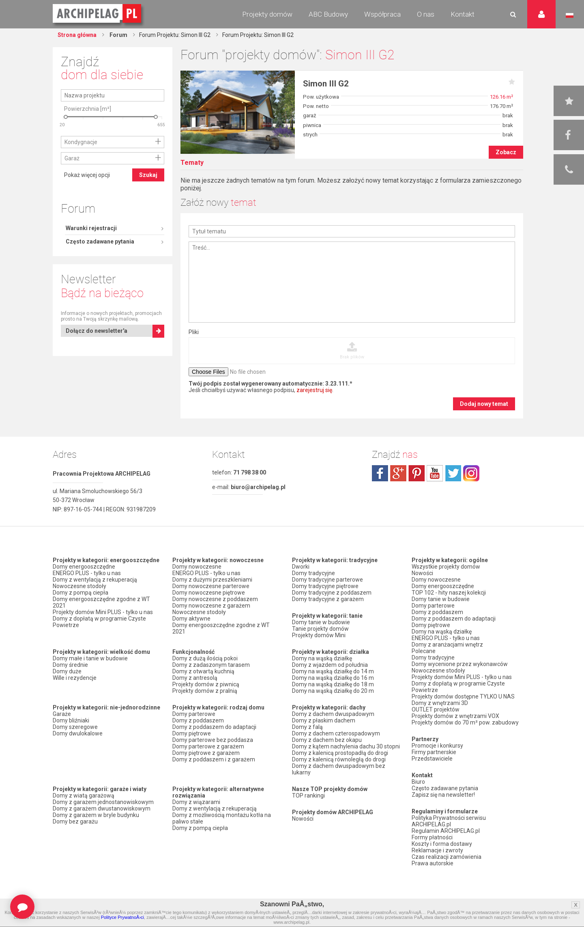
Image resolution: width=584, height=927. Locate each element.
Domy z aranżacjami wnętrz (447, 644)
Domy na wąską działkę (322, 658)
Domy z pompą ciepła (80, 592)
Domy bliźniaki (71, 720)
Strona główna (77, 35)
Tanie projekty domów (320, 628)
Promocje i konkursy (437, 745)
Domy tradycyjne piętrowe (325, 586)
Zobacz (506, 152)
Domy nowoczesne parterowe (210, 586)
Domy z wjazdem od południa (330, 665)
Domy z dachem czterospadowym (336, 733)
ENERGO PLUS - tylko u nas (87, 573)
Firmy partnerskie (434, 752)
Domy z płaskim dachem (323, 720)
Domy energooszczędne (84, 566)
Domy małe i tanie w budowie (90, 658)
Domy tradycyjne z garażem (328, 599)
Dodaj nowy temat (484, 404)
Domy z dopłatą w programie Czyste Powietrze (99, 621)
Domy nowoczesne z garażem (211, 605)
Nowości (302, 818)
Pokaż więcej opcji (87, 245)
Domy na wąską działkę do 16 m (333, 678)
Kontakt (462, 14)
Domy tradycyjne (313, 573)
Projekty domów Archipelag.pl (97, 14)
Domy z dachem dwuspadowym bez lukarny (338, 769)
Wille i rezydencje (75, 678)
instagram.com (471, 473)
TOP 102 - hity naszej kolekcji (449, 592)
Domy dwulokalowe (78, 733)
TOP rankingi (308, 795)
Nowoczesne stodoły (79, 586)
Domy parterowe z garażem (208, 746)
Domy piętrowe (191, 733)
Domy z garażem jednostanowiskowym (103, 802)
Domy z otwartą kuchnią (203, 671)
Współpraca (382, 14)
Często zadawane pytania (100, 95)
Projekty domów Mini (319, 635)
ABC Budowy (328, 14)
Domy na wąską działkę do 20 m (333, 691)
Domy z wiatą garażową (83, 795)
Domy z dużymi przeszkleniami (212, 579)
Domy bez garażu (75, 821)
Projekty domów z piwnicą (205, 684)
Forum (117, 35)
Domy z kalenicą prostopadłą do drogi (340, 753)
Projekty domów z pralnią (204, 691)
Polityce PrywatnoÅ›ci (122, 917)
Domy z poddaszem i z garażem (213, 759)
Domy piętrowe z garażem (206, 753)
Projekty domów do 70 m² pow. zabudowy (465, 722)
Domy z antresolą (194, 678)
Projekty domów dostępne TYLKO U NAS (463, 696)
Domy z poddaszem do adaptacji (214, 727)
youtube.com (435, 473)
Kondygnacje (80, 212)
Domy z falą (307, 727)
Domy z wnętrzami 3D (440, 703)
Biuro (418, 781)
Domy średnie (70, 665)
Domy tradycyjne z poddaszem (331, 592)
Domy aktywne (191, 618)
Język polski (569, 15)
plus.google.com (398, 473)
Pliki (194, 332)
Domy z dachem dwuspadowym (333, 714)
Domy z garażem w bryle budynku (96, 815)
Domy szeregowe (75, 727)
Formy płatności (432, 837)
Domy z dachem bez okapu (327, 740)
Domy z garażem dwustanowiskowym (101, 808)
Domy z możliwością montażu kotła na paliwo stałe (221, 818)
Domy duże (67, 671)
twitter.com (453, 473)
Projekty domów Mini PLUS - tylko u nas (103, 612)
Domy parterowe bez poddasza (212, 740)
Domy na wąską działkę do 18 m (333, 684)
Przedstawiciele (432, 758)
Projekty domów (267, 14)
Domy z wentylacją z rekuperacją (95, 579)
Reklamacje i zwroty (437, 850)
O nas (425, 14)
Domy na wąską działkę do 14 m (333, 671)
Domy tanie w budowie (321, 622)
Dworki (300, 566)
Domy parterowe (193, 714)
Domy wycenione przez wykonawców (460, 664)
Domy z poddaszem (198, 720)
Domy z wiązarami (196, 802)
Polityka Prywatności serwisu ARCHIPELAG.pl (449, 821)
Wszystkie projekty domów (446, 566)
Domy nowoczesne (196, 566)
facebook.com (380, 473)
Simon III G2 (326, 83)
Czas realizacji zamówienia (446, 857)
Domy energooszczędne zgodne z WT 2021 (101, 602)
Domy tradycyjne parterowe (327, 579)
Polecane (424, 651)
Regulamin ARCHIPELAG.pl (446, 831)
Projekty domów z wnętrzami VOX (455, 716)
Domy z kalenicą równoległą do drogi (339, 759)
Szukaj (148, 245)
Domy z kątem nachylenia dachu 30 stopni (346, 746)
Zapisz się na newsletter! (443, 794)
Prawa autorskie (432, 863)
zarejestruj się (314, 390)
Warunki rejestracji (91, 81)
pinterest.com (416, 473)
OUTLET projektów (435, 709)
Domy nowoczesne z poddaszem (215, 599)
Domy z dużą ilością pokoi (205, 658)
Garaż (71, 229)
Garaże (62, 714)
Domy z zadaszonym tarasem (211, 665)
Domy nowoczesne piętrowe (208, 592)
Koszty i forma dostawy (442, 844)
